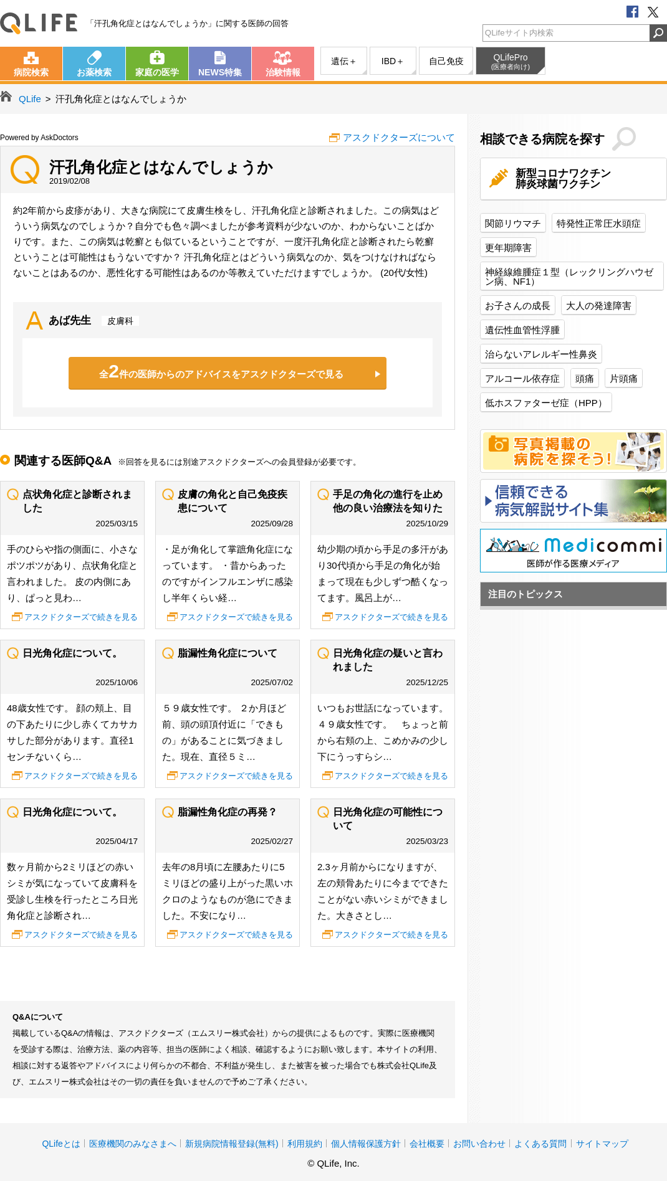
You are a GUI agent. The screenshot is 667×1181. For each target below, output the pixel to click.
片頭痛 (624, 378)
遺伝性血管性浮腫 (522, 330)
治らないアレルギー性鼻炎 (541, 354)
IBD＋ (393, 61)
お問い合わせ (479, 1144)
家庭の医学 (157, 72)
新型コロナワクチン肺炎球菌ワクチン (563, 179)
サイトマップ (602, 1144)
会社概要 (427, 1144)
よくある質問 (540, 1144)
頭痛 (584, 378)
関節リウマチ (513, 223)
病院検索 (31, 72)
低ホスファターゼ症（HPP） (546, 402)
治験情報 (283, 72)
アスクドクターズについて (399, 137)
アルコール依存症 (522, 378)
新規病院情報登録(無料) (231, 1144)
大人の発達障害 (598, 305)
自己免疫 (446, 61)
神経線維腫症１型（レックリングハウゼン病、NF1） (569, 277)
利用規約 (304, 1144)
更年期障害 (508, 247)
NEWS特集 (220, 72)
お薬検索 (94, 72)
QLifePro (510, 61)
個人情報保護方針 (366, 1144)
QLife (38, 23)
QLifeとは (61, 1144)
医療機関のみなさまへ (132, 1144)
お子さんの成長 (517, 305)
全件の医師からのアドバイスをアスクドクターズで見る (221, 371)
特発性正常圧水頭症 (599, 223)
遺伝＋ (344, 61)
